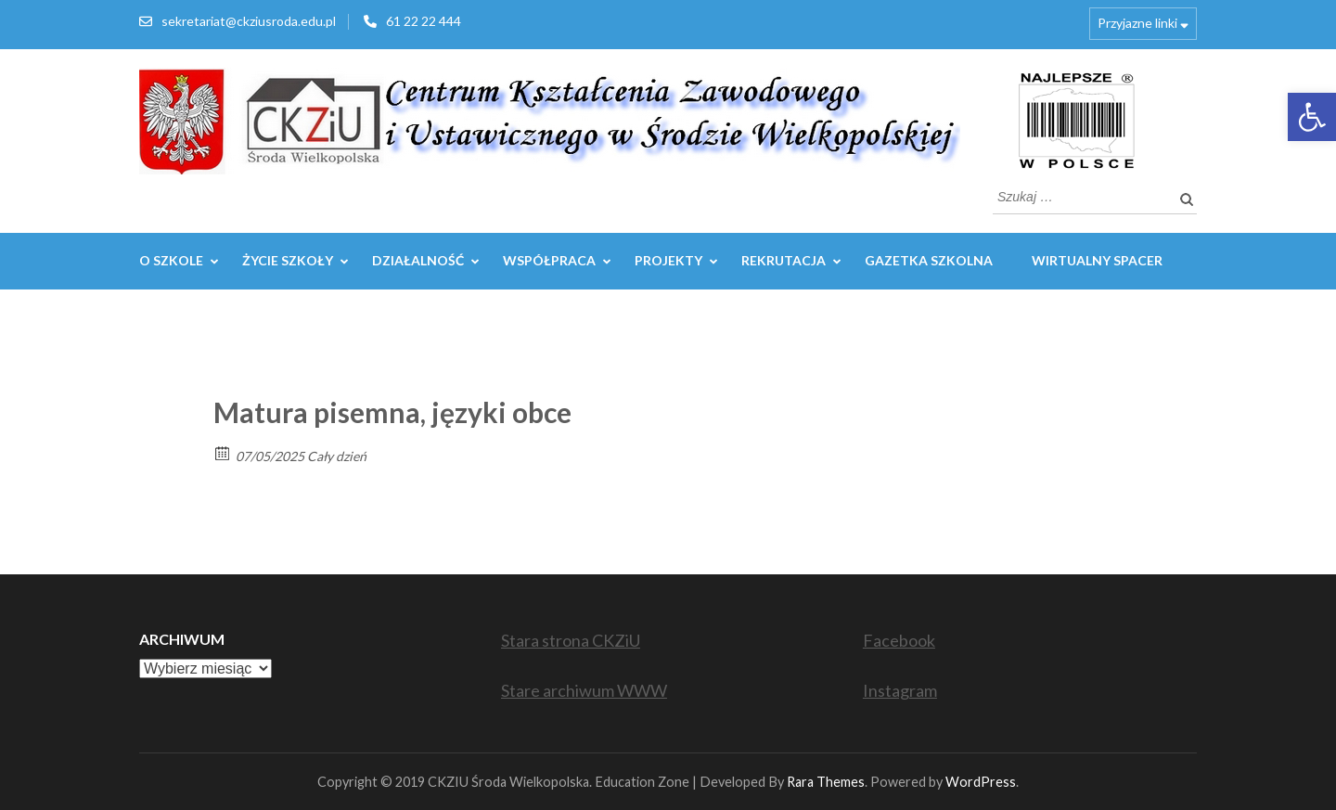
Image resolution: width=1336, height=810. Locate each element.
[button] (1312, 117)
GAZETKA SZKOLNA (929, 260)
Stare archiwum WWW (584, 690)
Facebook (899, 640)
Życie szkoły (287, 260)
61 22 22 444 (423, 21)
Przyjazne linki (1137, 23)
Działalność (418, 260)
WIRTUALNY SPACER (1097, 260)
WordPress (980, 782)
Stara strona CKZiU (570, 640)
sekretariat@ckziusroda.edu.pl (248, 21)
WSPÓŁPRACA (549, 260)
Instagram (900, 690)
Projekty (668, 260)
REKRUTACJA (783, 260)
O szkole (171, 260)
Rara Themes (826, 782)
